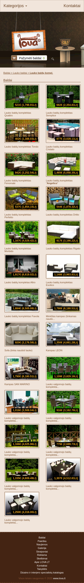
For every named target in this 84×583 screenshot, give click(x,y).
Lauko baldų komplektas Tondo (21, 146)
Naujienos (42, 544)
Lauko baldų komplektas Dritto (62, 214)
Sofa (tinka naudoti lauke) (18, 350)
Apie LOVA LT (42, 562)
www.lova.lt (59, 578)
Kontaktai (72, 6)
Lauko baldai (20, 73)
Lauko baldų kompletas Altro (19, 282)
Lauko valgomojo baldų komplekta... (58, 385)
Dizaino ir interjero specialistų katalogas (42, 572)
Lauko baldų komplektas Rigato (63, 248)
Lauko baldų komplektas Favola (21, 316)
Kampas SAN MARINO (17, 384)
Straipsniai (42, 551)
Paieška (42, 541)
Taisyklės (42, 569)
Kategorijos (15, 6)
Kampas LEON (54, 350)
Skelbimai (42, 558)
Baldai (6, 73)
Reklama (42, 555)
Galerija (42, 548)
